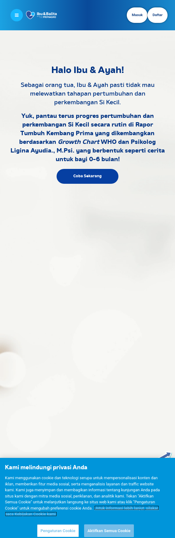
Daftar (157, 15)
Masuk (137, 15)
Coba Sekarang (87, 176)
